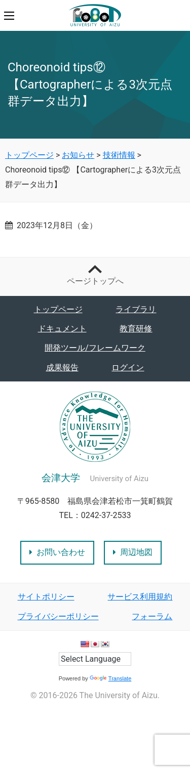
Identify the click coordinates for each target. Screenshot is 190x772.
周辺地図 (133, 552)
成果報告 (62, 367)
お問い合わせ (57, 552)
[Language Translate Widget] (95, 659)
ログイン (127, 367)
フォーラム (152, 616)
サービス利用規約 (139, 597)
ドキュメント (62, 328)
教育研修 (136, 328)
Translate (110, 678)
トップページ (58, 309)
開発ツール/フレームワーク (95, 348)
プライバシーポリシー (58, 616)
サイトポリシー (46, 597)
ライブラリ (136, 309)
